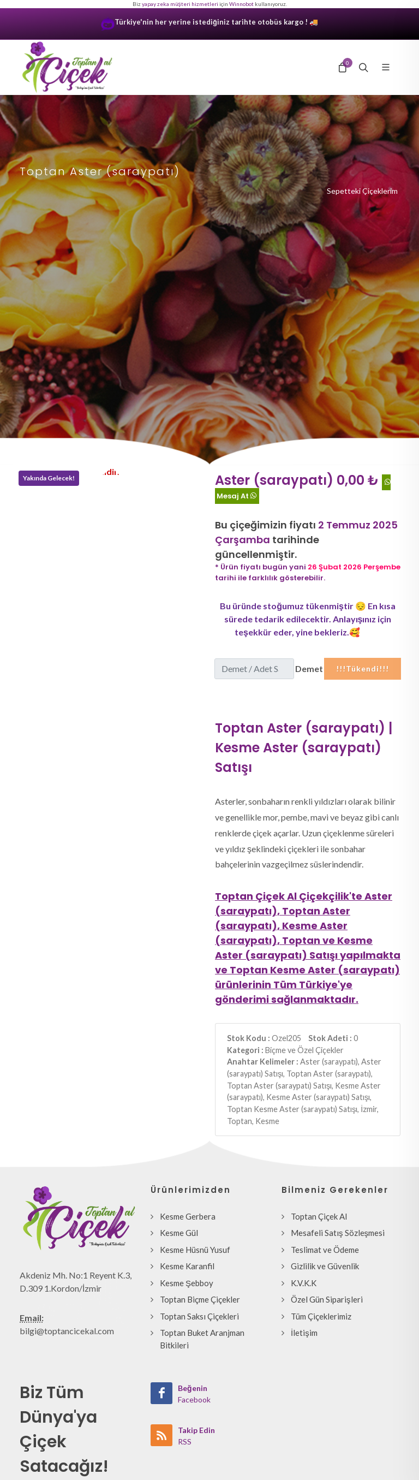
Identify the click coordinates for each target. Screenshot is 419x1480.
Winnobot (241, 4)
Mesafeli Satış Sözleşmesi (338, 1233)
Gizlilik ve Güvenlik (325, 1266)
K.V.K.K (303, 1283)
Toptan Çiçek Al (319, 1216)
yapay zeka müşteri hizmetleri (180, 4)
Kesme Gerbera (188, 1216)
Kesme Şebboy (186, 1283)
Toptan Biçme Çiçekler (200, 1299)
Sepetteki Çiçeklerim (362, 190)
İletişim (304, 1333)
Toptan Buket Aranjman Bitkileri (202, 1339)
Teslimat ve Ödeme (325, 1250)
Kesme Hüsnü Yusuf (195, 1250)
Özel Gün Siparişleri (327, 1299)
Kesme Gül (179, 1233)
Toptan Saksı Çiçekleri (199, 1316)
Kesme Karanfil (187, 1266)
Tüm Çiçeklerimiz (321, 1316)
